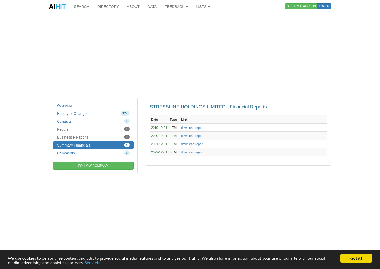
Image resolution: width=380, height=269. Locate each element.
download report (192, 128)
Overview (64, 105)
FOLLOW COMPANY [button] (93, 166)
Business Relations (93, 137)
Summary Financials (93, 145)
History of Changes (93, 113)
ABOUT (133, 6)
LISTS (203, 6)
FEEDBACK (176, 6)
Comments (93, 152)
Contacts (93, 121)
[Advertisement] (190, 55)
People (93, 129)
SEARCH (81, 6)
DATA (152, 6)
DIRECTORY (108, 6)
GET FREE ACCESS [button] (301, 6)
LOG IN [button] (324, 6)
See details (94, 263)
